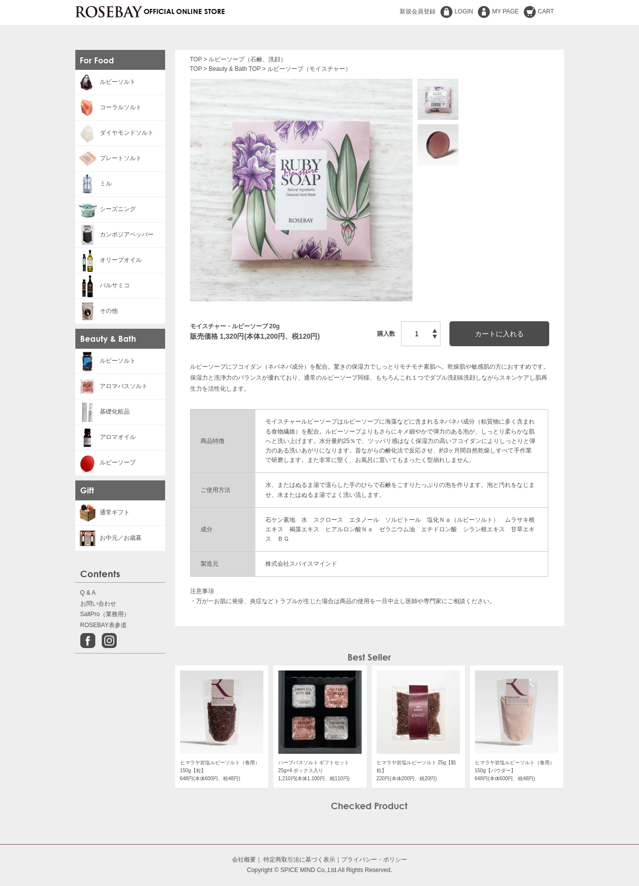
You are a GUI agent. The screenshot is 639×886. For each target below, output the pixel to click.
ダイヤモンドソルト (114, 132)
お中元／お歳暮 (108, 537)
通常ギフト (102, 512)
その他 (96, 310)
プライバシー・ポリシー (374, 859)
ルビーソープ (105, 462)
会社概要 (244, 859)
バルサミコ (102, 285)
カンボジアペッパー (114, 234)
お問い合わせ (98, 603)
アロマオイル (105, 437)
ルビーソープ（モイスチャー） (309, 68)
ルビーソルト (105, 81)
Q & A (88, 592)
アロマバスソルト (111, 386)
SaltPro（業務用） (105, 614)
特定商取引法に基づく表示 (299, 859)
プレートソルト (108, 158)
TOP (196, 59)
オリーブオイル (108, 259)
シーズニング (105, 209)
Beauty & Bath (228, 68)
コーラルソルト (108, 107)
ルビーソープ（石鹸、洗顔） (247, 59)
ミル (93, 183)
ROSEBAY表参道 (103, 625)
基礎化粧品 (102, 411)
